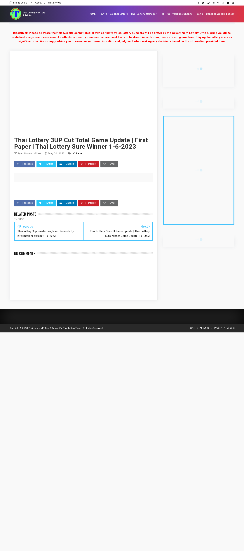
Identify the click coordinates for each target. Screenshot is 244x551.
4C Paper (77, 153)
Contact (230, 328)
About (38, 2)
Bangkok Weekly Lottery (220, 14)
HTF (162, 14)
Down (199, 14)
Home (192, 328)
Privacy (218, 328)
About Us (204, 328)
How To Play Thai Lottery (113, 14)
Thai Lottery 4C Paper (144, 14)
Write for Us (54, 2)
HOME (92, 14)
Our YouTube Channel (180, 14)
